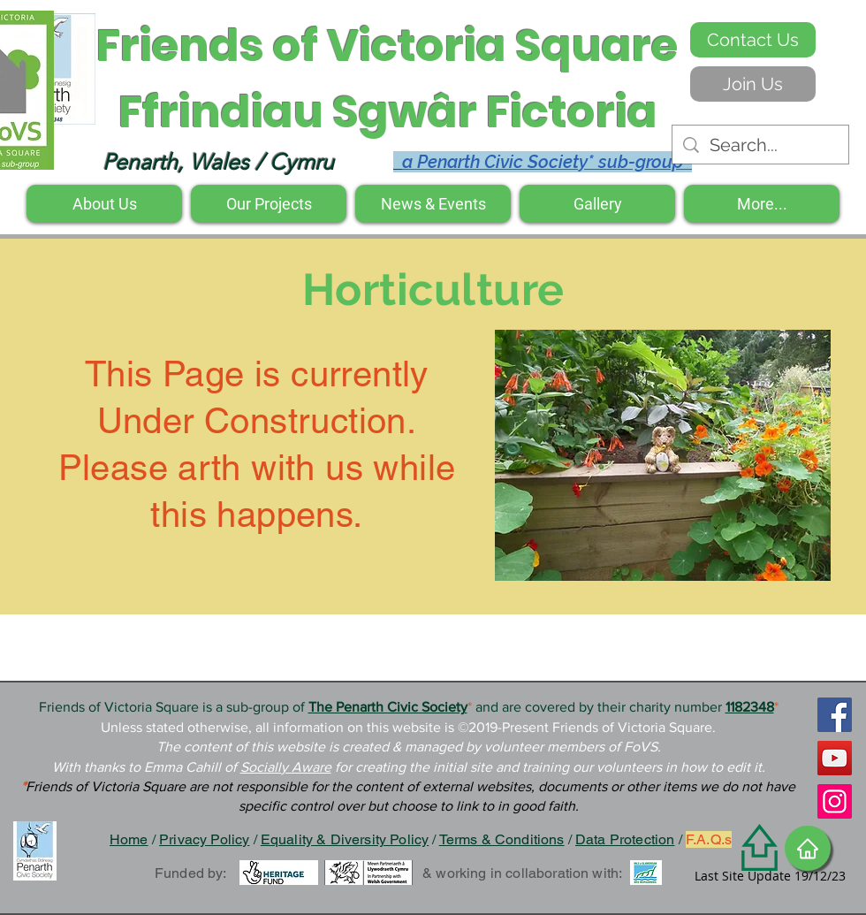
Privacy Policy (204, 839)
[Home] (808, 848)
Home (129, 839)
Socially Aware (285, 766)
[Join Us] (753, 84)
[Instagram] (834, 801)
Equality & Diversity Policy (345, 839)
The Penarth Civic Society (387, 706)
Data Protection (624, 839)
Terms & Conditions (502, 839)
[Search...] (760, 145)
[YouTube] (834, 758)
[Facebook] (834, 715)
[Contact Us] (753, 39)
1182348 (749, 706)
